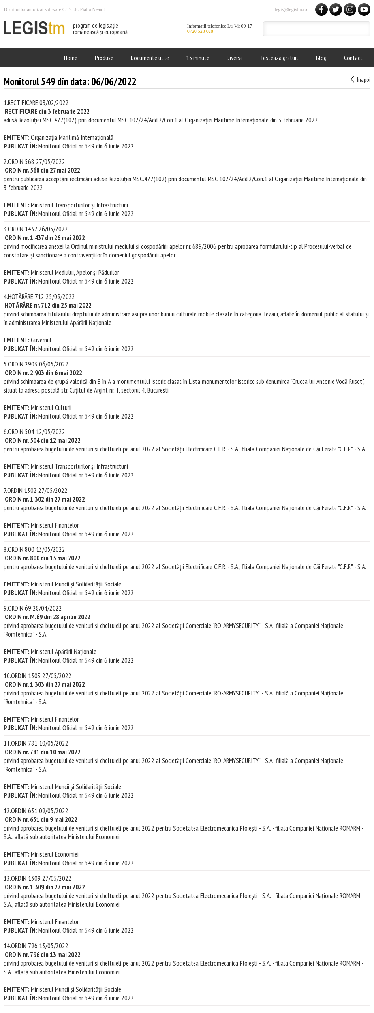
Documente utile (150, 58)
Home (70, 58)
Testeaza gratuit (279, 58)
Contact (353, 58)
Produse (104, 58)
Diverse (235, 58)
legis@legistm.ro (290, 9)
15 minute (197, 58)
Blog (321, 58)
